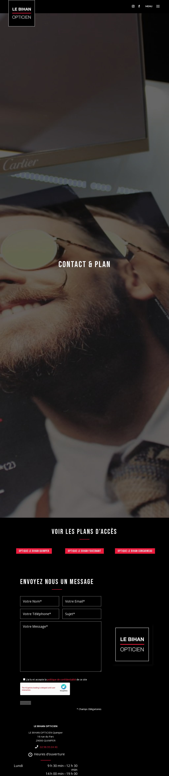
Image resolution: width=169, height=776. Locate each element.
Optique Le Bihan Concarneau (135, 551)
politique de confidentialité (61, 679)
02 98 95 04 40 (48, 747)
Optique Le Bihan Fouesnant (84, 551)
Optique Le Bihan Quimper (34, 551)
